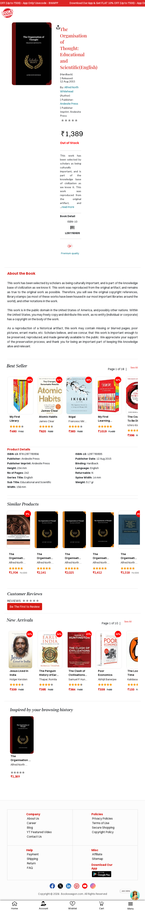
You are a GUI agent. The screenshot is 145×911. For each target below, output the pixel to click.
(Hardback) (66, 74)
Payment (33, 854)
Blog (30, 827)
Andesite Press (69, 103)
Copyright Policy (102, 832)
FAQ (30, 868)
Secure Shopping (103, 827)
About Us (33, 818)
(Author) (65, 95)
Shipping (32, 859)
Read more (68, 207)
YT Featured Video (39, 832)
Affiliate (97, 854)
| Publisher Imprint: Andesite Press (70, 111)
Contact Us (34, 836)
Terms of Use (100, 823)
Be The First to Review (25, 606)
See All (134, 367)
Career (31, 823)
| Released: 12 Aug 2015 (67, 80)
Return (31, 863)
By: (69, 89)
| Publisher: (69, 101)
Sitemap (97, 859)
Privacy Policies (102, 818)
